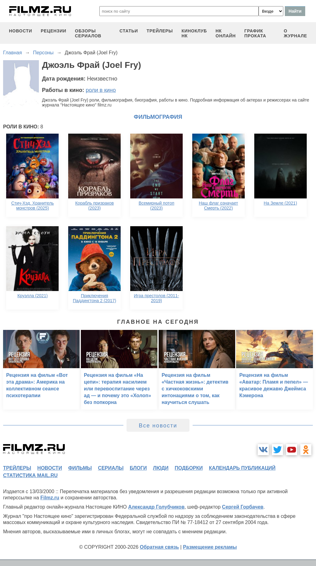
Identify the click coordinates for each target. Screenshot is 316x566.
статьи (128, 30)
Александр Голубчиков (156, 507)
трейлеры (160, 30)
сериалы (110, 468)
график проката (255, 33)
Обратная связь (159, 547)
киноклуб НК (194, 33)
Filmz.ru (49, 497)
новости (20, 30)
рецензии (53, 30)
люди (160, 468)
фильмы (80, 468)
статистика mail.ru (30, 475)
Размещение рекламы (210, 547)
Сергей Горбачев (242, 507)
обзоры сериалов (88, 33)
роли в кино (101, 90)
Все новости (158, 425)
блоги (138, 468)
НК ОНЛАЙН (226, 33)
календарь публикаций (242, 468)
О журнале (295, 33)
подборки (189, 468)
